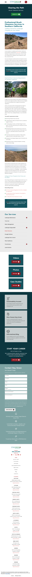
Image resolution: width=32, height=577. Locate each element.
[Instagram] (20, 454)
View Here (16, 261)
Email (6, 385)
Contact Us (16, 14)
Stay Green (18, 52)
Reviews (16, 469)
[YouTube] (18, 454)
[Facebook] (11, 454)
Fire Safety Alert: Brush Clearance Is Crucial (14, 196)
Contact (7, 202)
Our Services (16, 461)
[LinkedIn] (16, 454)
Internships (16, 463)
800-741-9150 (16, 452)
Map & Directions (16, 483)
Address (6, 388)
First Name (7, 375)
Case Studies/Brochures (16, 465)
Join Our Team (16, 459)
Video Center (16, 467)
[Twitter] (13, 454)
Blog (16, 471)
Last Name (7, 378)
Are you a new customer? (9, 391)
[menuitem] (15, 217)
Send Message (10, 409)
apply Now (16, 360)
